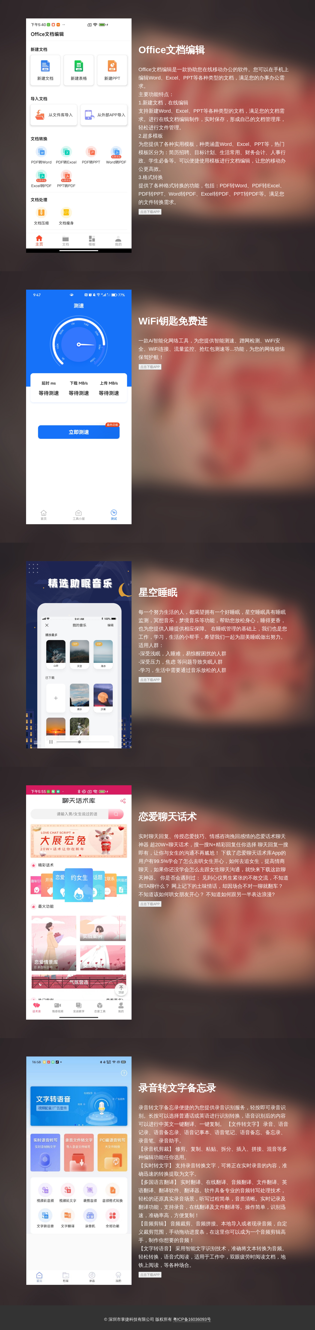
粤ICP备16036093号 (192, 1319)
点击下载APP (150, 212)
